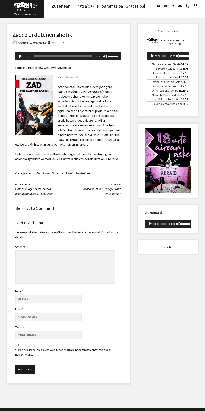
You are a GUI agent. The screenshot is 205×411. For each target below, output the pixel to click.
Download (64, 67)
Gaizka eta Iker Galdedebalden (180, 40)
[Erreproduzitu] (20, 56)
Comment (21, 246)
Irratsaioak (83, 173)
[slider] (63, 56)
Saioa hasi (168, 247)
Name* (19, 291)
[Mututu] (105, 56)
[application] (68, 56)
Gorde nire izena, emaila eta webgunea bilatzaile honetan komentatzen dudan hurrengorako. (63, 352)
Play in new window (41, 67)
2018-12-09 (57, 42)
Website (20, 327)
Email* (19, 309)
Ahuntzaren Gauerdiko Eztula (32, 42)
